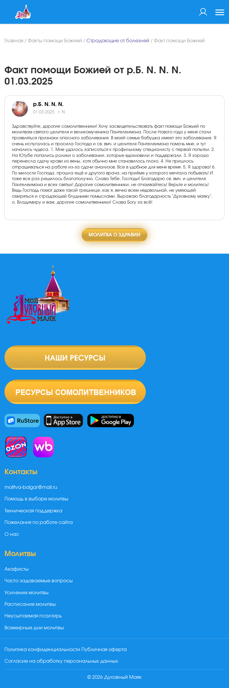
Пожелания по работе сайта (38, 522)
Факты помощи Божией (55, 40)
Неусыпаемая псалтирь (33, 616)
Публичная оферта (104, 649)
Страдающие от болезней (117, 40)
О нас (11, 534)
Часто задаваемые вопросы (38, 580)
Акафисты (16, 569)
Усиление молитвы (26, 592)
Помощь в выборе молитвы (36, 499)
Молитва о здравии (114, 235)
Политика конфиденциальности (42, 649)
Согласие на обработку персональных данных (61, 661)
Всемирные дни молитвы (34, 627)
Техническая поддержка (33, 510)
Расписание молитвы (30, 604)
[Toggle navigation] (220, 13)
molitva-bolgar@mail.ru (30, 487)
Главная (13, 40)
